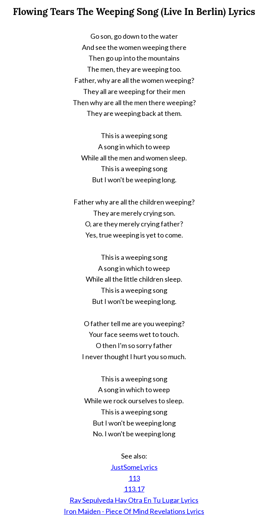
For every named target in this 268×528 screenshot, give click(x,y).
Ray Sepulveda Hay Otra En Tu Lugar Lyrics (134, 500)
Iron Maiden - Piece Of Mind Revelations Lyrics (134, 511)
